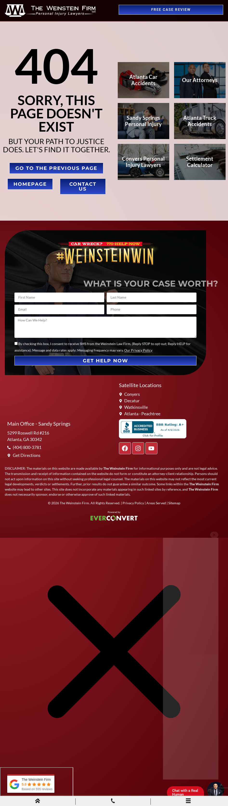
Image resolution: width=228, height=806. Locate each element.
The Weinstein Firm (74, 503)
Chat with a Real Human (187, 793)
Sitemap (174, 503)
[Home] (37, 801)
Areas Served (156, 503)
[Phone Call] (113, 801)
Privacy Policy (133, 503)
